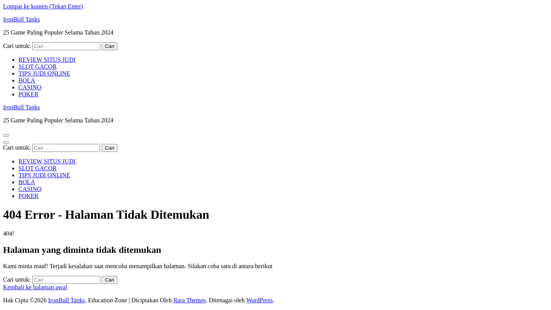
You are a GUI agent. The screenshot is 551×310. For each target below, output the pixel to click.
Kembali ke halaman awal (35, 287)
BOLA (26, 80)
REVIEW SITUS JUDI (47, 59)
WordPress (259, 300)
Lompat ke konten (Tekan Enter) (43, 6)
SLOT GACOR (37, 66)
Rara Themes (189, 300)
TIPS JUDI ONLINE (44, 73)
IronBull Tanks (21, 19)
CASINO (29, 87)
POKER (28, 94)
